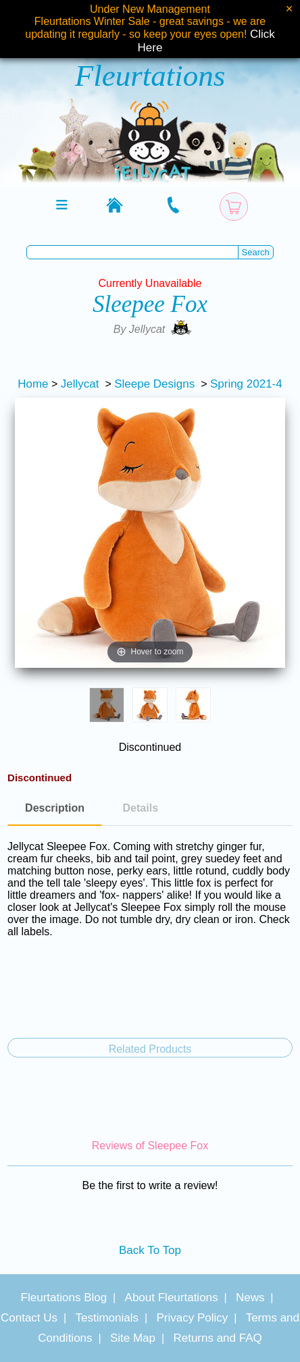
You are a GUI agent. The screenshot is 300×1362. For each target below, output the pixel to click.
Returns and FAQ (217, 1338)
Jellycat (80, 383)
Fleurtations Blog (64, 1297)
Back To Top (150, 1250)
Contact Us (29, 1317)
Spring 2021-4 (246, 383)
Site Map (132, 1338)
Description (54, 808)
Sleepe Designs (154, 383)
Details (140, 808)
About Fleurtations (171, 1297)
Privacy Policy (192, 1317)
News (250, 1297)
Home (33, 383)
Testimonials (107, 1317)
